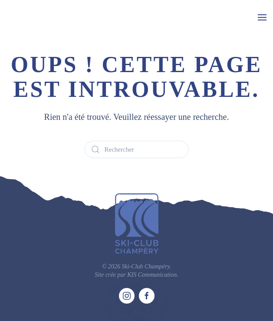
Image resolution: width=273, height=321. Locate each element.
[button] (262, 17)
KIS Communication (152, 274)
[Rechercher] (137, 149)
